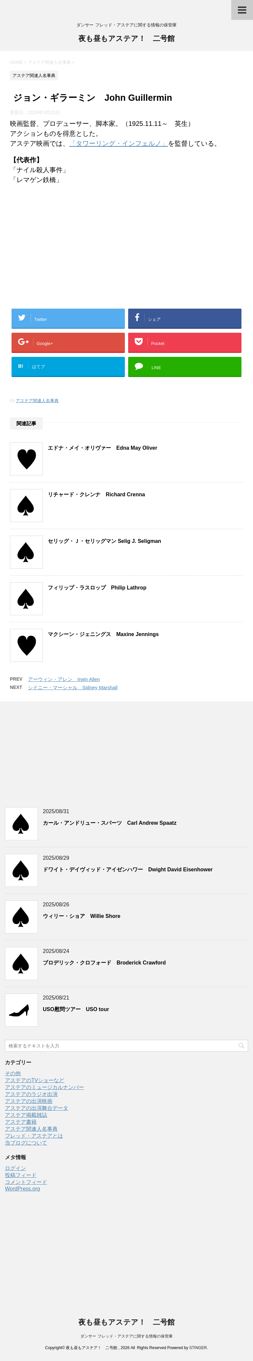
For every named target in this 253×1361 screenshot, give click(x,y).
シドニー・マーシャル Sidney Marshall (73, 687)
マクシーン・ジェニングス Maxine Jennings (103, 634)
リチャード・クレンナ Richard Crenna (96, 494)
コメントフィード (26, 1182)
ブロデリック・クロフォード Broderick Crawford (104, 962)
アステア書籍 (21, 1122)
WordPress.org (22, 1188)
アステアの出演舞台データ (36, 1108)
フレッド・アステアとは (34, 1136)
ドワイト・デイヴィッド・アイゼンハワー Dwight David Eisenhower (128, 869)
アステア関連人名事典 (37, 400)
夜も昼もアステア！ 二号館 (126, 39)
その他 (13, 1073)
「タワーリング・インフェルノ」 (118, 143)
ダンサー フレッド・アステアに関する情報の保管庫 (126, 1336)
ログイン (15, 1168)
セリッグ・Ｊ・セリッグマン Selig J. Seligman (104, 541)
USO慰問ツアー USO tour (76, 1009)
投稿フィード (21, 1175)
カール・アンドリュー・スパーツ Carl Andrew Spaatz (110, 823)
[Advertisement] (126, 254)
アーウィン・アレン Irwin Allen (64, 679)
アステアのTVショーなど (34, 1080)
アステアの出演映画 (28, 1101)
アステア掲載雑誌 (26, 1115)
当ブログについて (26, 1143)
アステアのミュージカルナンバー (44, 1087)
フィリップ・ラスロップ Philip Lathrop (97, 587)
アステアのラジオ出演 (31, 1094)
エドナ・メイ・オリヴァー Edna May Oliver (102, 448)
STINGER (198, 1347)
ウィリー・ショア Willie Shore (81, 916)
